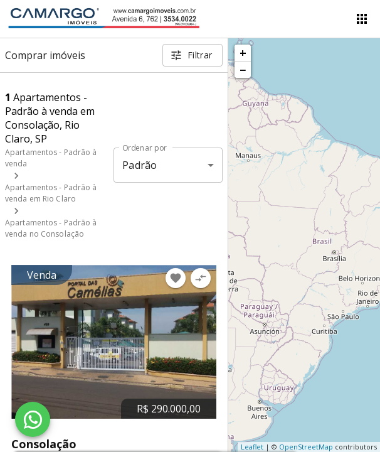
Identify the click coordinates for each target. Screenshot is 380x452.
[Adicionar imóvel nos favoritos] (176, 278)
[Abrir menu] (362, 19)
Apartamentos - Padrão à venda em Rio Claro (51, 193)
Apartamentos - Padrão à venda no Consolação (51, 228)
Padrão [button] (139, 165)
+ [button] (243, 52)
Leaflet (252, 446)
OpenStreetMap (306, 446)
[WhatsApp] (32, 419)
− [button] (243, 69)
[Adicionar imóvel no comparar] (201, 278)
